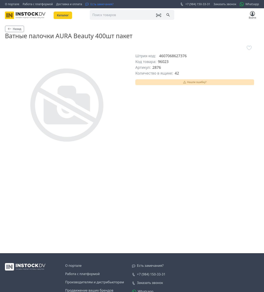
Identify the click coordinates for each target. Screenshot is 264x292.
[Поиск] (168, 15)
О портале (12, 4)
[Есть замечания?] (99, 4)
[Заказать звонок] (147, 283)
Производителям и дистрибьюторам (94, 282)
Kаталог (63, 15)
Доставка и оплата (69, 4)
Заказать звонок (224, 4)
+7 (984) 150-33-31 (195, 4)
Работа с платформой (38, 4)
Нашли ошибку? (194, 82)
